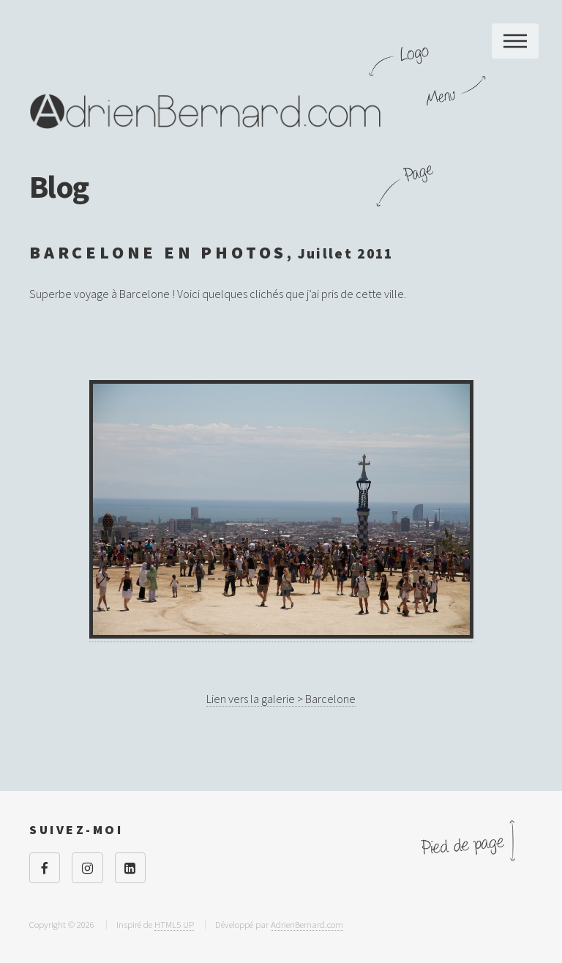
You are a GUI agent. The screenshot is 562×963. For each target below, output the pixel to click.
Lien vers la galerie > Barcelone (281, 698)
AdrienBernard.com (307, 924)
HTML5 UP (174, 924)
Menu (515, 41)
